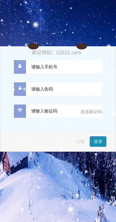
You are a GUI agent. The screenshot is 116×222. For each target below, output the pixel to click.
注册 (80, 141)
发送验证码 (91, 111)
